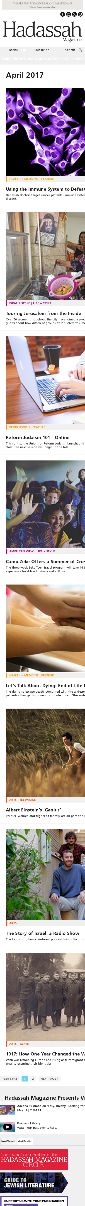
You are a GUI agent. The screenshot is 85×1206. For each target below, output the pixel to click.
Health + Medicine (24, 179)
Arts (13, 799)
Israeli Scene (19, 303)
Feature (47, 179)
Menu (13, 50)
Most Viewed (8, 1141)
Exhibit (25, 1043)
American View (21, 551)
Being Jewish (19, 427)
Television (27, 799)
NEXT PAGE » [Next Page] (49, 1078)
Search (70, 50)
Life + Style (42, 303)
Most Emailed (24, 1141)
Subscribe (42, 50)
